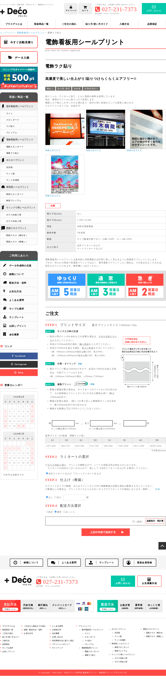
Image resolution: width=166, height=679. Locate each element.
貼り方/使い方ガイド (97, 24)
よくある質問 (13, 299)
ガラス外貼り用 (13, 221)
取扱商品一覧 (41, 24)
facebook (19, 356)
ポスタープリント (15, 160)
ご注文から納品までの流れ (35, 626)
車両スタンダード (15, 194)
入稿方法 (124, 24)
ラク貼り (10, 126)
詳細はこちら (10, 609)
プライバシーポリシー (61, 644)
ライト (9, 113)
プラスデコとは (13, 24)
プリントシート (85, 626)
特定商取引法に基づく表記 (63, 641)
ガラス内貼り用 (13, 215)
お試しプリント (15, 325)
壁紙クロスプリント (16, 228)
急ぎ (49, 512)
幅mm (64, 423)
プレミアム (11, 132)
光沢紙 (9, 167)
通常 (58, 512)
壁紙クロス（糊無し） (17, 242)
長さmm (101, 423)
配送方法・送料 (15, 282)
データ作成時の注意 (17, 265)
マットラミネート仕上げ (87, 473)
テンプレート (13, 317)
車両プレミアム (13, 200)
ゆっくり (69, 512)
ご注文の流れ (69, 24)
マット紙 (10, 174)
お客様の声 (56, 630)
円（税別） (112, 521)
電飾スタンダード (15, 147)
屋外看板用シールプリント (19, 106)
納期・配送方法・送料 (33, 630)
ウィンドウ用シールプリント (21, 207)
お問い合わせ (57, 637)
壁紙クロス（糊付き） (17, 235)
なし (49, 497)
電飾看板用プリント (90, 648)
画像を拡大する (53, 150)
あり (58, 497)
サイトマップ (57, 648)
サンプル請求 (13, 308)
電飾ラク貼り (12, 153)
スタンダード (12, 120)
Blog (18, 372)
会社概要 (11, 334)
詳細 (80, 364)
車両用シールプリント (17, 187)
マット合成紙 (12, 180)
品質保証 (152, 24)
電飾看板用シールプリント (19, 139)
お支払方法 (12, 291)
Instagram (19, 364)
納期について (13, 273)
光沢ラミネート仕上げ (59, 473)
